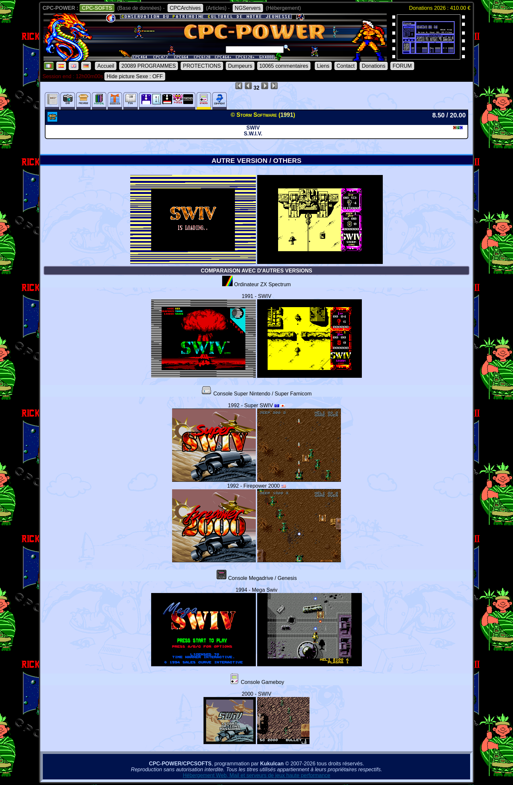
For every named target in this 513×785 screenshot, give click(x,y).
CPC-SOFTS (97, 8)
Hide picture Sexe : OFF (135, 76)
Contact (346, 66)
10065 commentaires (283, 66)
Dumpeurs (240, 66)
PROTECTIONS (202, 66)
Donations (373, 66)
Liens (323, 66)
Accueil (105, 66)
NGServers (248, 8)
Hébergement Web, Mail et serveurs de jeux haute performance (256, 775)
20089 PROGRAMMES (148, 66)
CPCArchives (185, 8)
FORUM (402, 66)
